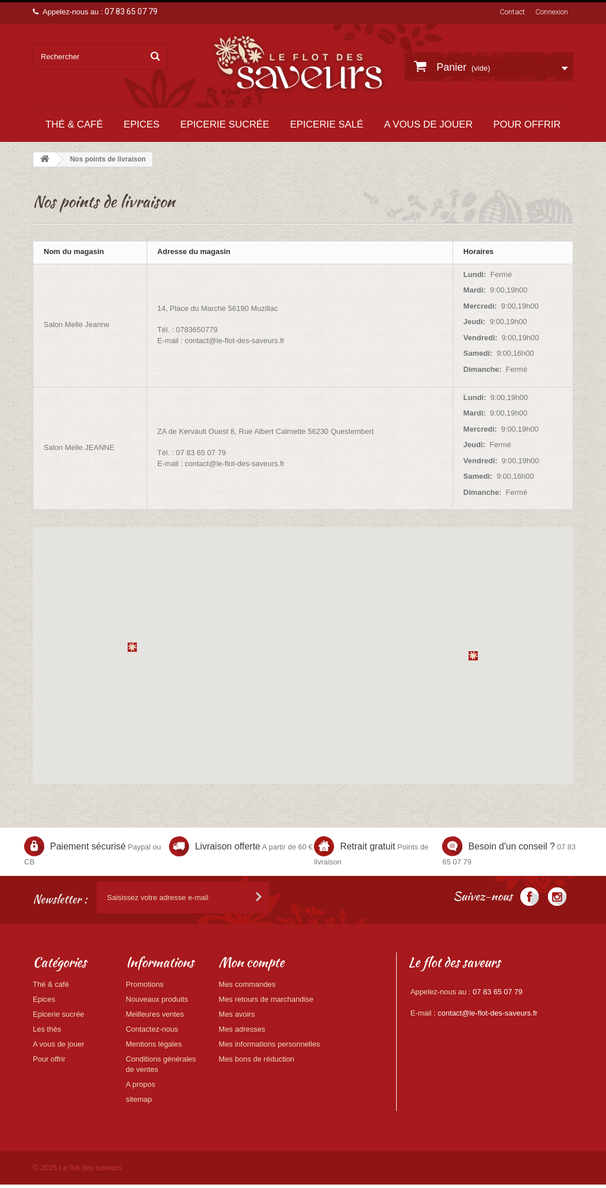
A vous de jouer (428, 124)
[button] (132, 647)
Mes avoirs (236, 1014)
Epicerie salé (326, 124)
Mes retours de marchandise (265, 999)
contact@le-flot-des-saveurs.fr (488, 1013)
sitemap (139, 1099)
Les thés (47, 1029)
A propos (140, 1084)
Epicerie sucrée (224, 124)
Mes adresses (241, 1029)
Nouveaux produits (157, 999)
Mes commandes (246, 984)
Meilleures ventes (155, 1014)
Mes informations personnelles (269, 1044)
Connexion (551, 11)
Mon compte (251, 962)
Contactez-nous (152, 1029)
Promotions (145, 984)
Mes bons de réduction (256, 1059)
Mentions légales (154, 1044)
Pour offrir (527, 124)
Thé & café (74, 124)
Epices (141, 124)
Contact (512, 11)
